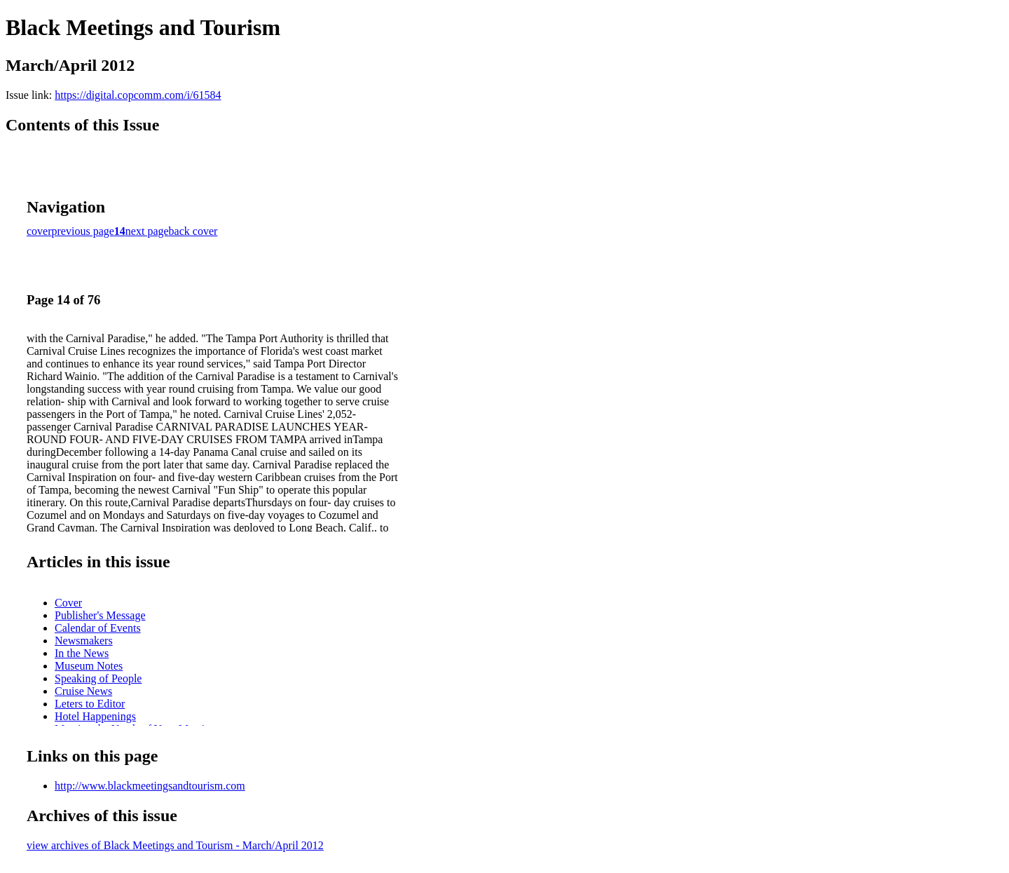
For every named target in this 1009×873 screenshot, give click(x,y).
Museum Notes (89, 666)
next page (147, 231)
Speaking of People (98, 678)
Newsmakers (84, 641)
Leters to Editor (90, 704)
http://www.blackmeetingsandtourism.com (150, 786)
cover (39, 231)
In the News (82, 653)
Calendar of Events (98, 628)
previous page (83, 231)
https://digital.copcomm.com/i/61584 (138, 95)
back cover (193, 231)
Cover (68, 603)
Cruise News (83, 691)
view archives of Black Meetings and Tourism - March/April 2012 (175, 845)
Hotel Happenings (95, 716)
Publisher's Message (100, 615)
